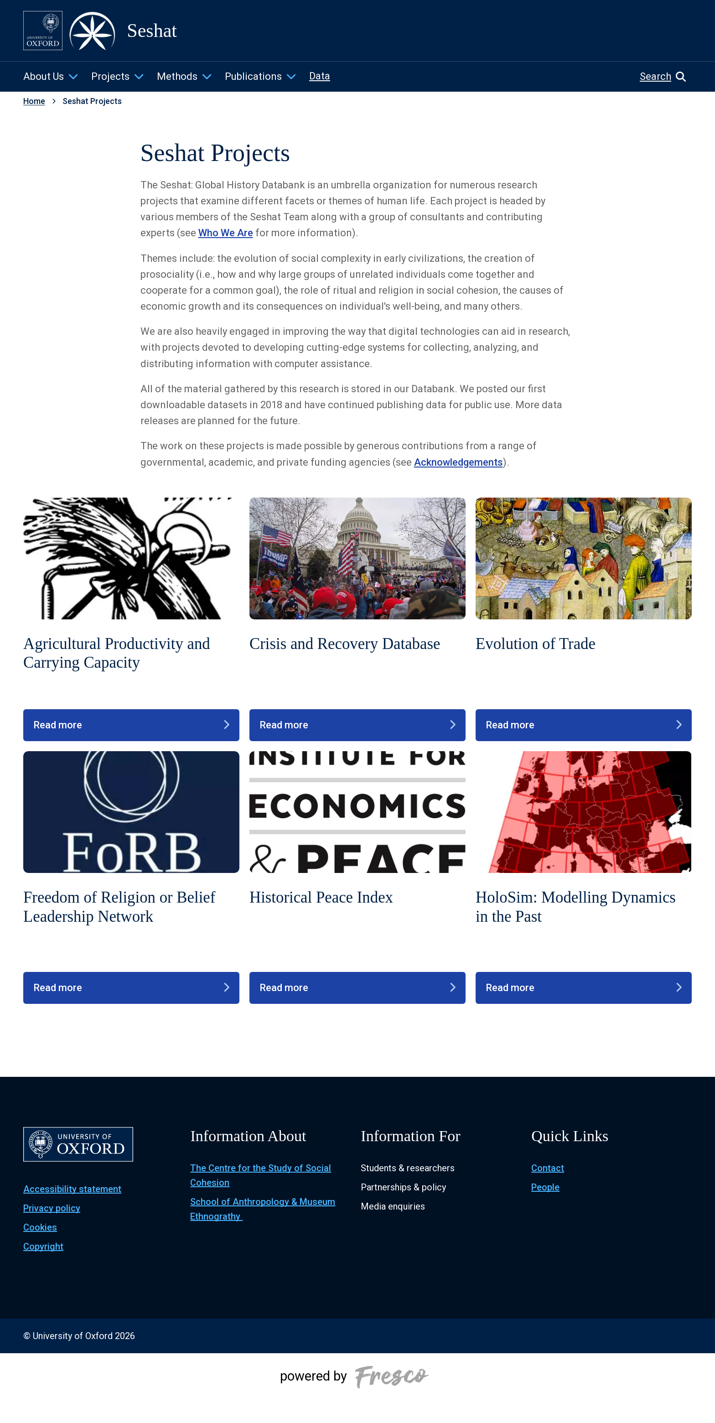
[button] (666, 77)
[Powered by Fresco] (357, 1388)
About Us (43, 76)
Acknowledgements (458, 462)
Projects (110, 76)
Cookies (40, 1227)
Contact (547, 1168)
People (545, 1187)
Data (319, 76)
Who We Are (225, 233)
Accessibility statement (72, 1189)
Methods (177, 76)
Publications (253, 76)
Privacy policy (51, 1208)
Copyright (43, 1246)
